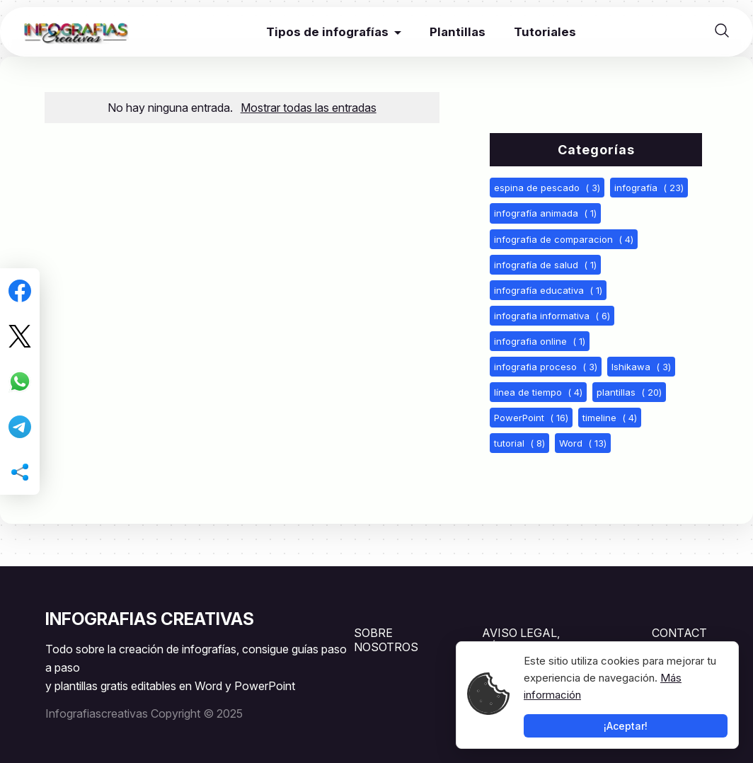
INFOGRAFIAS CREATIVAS (149, 619)
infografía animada (545, 213)
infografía (649, 187)
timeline (609, 417)
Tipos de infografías (327, 32)
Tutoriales (545, 32)
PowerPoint (531, 417)
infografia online (539, 341)
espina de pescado (547, 187)
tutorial (519, 443)
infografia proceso (545, 366)
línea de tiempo (538, 392)
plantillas (629, 392)
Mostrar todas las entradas (308, 108)
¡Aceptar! (626, 726)
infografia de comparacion (563, 239)
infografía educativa (548, 290)
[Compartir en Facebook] (20, 291)
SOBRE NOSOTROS (386, 640)
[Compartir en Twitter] (20, 336)
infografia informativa (552, 315)
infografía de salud (545, 264)
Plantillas (457, 32)
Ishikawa (641, 366)
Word (583, 443)
